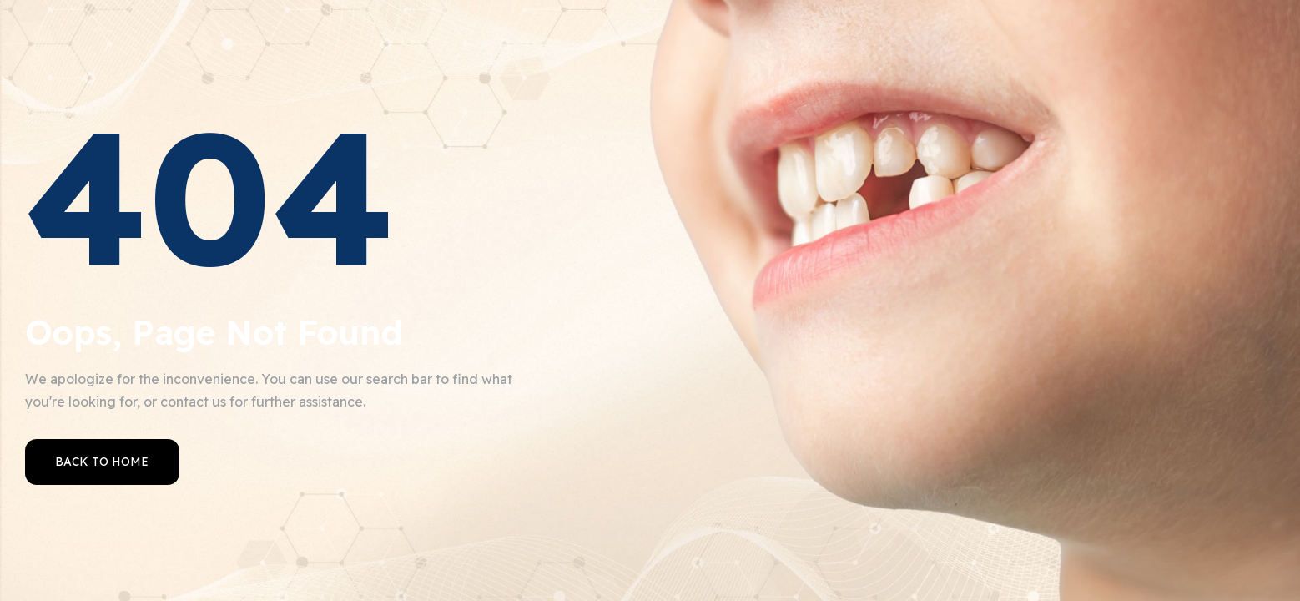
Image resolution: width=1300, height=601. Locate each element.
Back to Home (102, 461)
